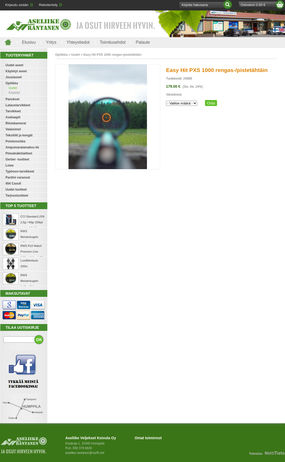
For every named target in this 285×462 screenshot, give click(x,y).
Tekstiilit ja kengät (18, 135)
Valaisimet (13, 129)
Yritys (51, 42)
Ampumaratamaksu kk (22, 147)
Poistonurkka (15, 141)
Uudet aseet (14, 65)
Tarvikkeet (13, 111)
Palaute (143, 42)
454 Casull (13, 183)
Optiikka (11, 83)
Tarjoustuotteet (16, 195)
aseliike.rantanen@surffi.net (84, 453)
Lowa (9, 165)
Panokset (12, 99)
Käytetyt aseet (16, 71)
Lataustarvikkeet (17, 105)
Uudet (13, 88)
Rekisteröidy (48, 5)
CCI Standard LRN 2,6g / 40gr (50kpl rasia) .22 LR (32, 222)
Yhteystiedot (77, 42)
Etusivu (29, 42)
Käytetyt (14, 92)
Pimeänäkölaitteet (18, 153)
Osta (211, 103)
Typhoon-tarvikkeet (19, 171)
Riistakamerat (15, 123)
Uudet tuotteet (16, 189)
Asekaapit (12, 117)
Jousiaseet (13, 77)
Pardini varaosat (17, 177)
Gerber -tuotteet (17, 159)
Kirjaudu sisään (16, 5)
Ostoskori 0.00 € (253, 5)
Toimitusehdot (113, 42)
